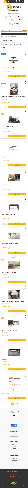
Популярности (13, 44)
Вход (11, 27)
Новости (14, 444)
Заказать (17, 76)
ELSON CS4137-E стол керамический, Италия (13, 96)
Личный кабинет (14, 458)
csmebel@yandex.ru (14, 416)
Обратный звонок (14, 412)
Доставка (14, 448)
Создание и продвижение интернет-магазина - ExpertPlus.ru (14, 484)
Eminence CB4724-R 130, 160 (9, 330)
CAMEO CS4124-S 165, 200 (9, 67)
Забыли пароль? (14, 465)
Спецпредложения (14, 436)
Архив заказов (14, 460)
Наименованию (4, 45)
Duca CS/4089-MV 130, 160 (9, 389)
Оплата (14, 446)
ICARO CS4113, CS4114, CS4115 (10, 243)
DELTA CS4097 (6, 185)
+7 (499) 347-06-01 (15, 20)
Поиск (24, 30)
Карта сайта (14, 474)
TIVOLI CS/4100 (6, 360)
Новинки (14, 434)
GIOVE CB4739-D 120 (7, 126)
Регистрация (16, 27)
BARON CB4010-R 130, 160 (9, 272)
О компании (14, 449)
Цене (10, 45)
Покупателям (14, 455)
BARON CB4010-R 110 (7, 156)
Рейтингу (19, 44)
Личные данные (14, 462)
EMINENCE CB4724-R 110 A (9, 214)
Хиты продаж (14, 437)
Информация (14, 441)
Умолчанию (14, 45)
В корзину (17, 136)
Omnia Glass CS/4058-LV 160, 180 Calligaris (13, 301)
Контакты (14, 451)
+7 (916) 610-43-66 (15, 17)
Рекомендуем (14, 431)
